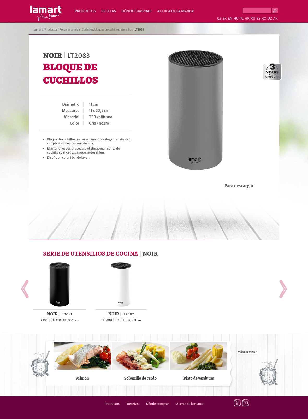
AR (275, 18)
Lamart (46, 13)
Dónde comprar (137, 11)
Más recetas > (247, 352)
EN (230, 18)
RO (264, 18)
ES (258, 18)
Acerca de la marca (175, 11)
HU (236, 18)
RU (253, 18)
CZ (219, 18)
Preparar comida (70, 29)
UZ (270, 18)
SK (224, 18)
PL (242, 18)
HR (247, 18)
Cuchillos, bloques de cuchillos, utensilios (107, 29)
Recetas (108, 11)
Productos (85, 11)
